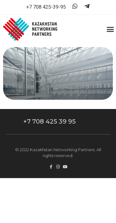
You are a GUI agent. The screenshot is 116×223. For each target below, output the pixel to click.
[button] (110, 29)
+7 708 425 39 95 (49, 121)
